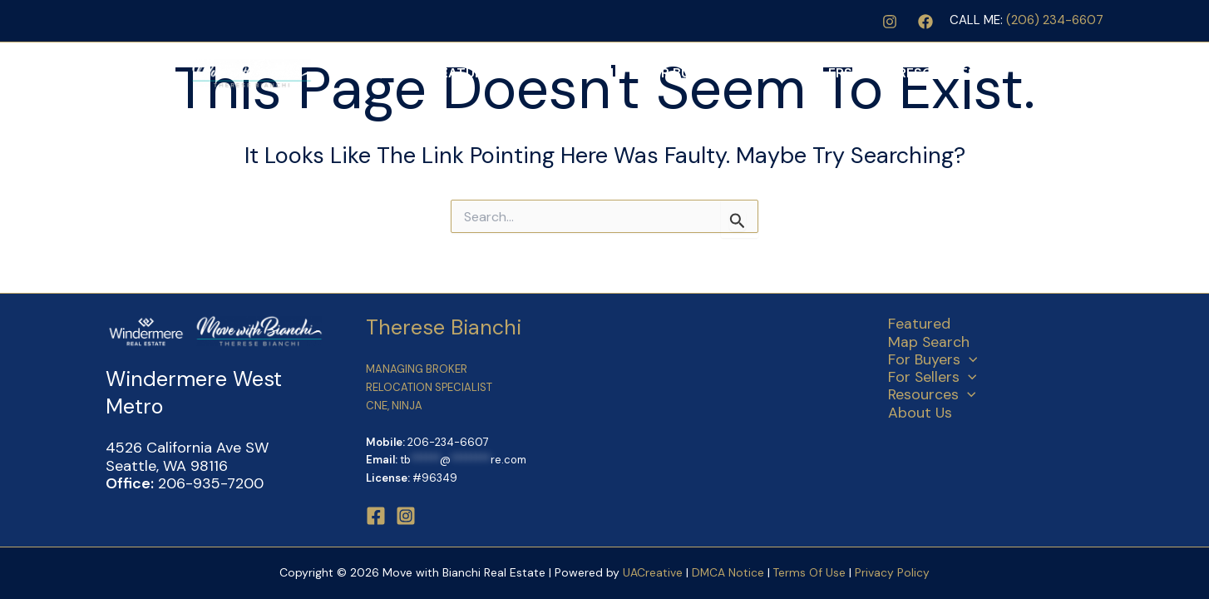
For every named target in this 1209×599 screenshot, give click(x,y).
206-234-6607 (448, 442)
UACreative (652, 572)
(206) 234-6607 (1054, 20)
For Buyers (734, 73)
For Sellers (850, 73)
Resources (963, 73)
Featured (534, 73)
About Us (1061, 73)
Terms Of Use (811, 572)
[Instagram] (889, 21)
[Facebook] (925, 21)
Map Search (627, 73)
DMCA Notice (727, 572)
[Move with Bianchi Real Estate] (209, 72)
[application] (774, 73)
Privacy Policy (893, 572)
